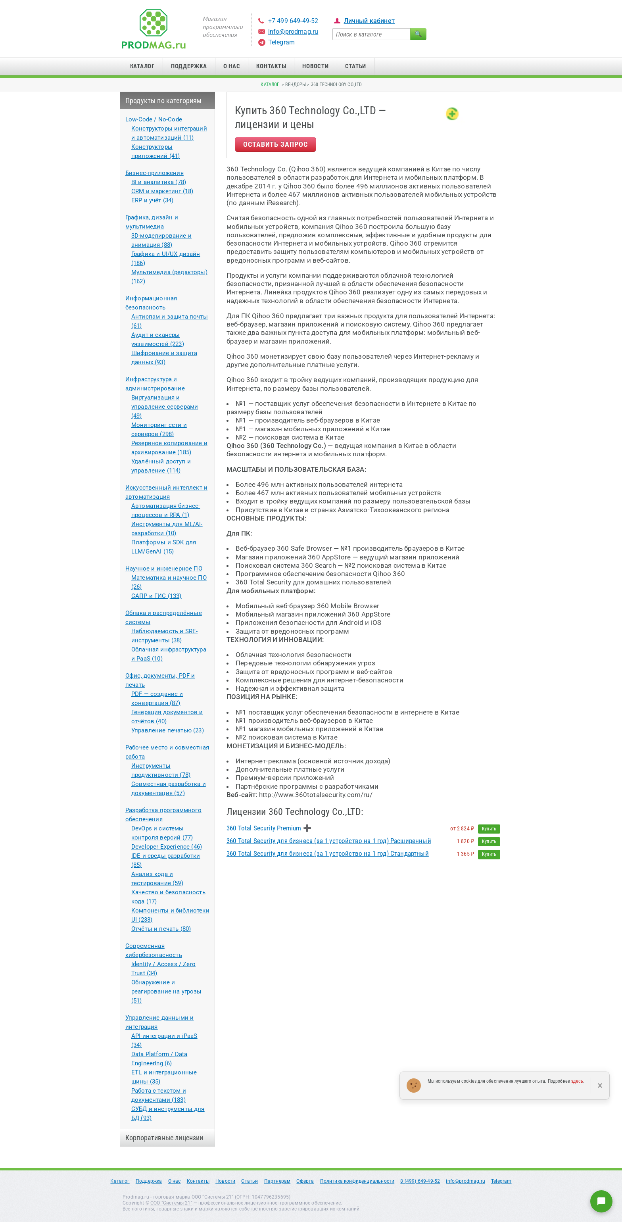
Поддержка (189, 66)
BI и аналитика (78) (158, 182)
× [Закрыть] (600, 1085)
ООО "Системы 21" (171, 1203)
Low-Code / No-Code (153, 119)
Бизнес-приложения (154, 173)
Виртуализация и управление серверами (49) (164, 406)
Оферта (305, 1181)
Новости (315, 66)
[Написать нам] (601, 1201)
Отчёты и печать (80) (161, 928)
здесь (577, 1081)
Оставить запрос (275, 144)
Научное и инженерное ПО (163, 568)
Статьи (356, 66)
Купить (489, 829)
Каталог (142, 66)
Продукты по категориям (163, 100)
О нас (231, 66)
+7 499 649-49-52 (293, 21)
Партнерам (277, 1181)
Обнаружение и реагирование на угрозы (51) (166, 991)
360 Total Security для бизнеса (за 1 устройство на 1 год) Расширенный (329, 841)
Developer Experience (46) (166, 846)
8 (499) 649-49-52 (420, 1181)
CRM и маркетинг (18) (162, 191)
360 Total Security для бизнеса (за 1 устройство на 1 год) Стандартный (328, 853)
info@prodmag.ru (293, 31)
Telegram (281, 42)
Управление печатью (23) (167, 730)
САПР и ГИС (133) (156, 595)
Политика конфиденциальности (357, 1181)
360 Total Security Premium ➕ (269, 828)
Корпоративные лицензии (164, 1138)
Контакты (271, 66)
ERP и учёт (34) (152, 200)
